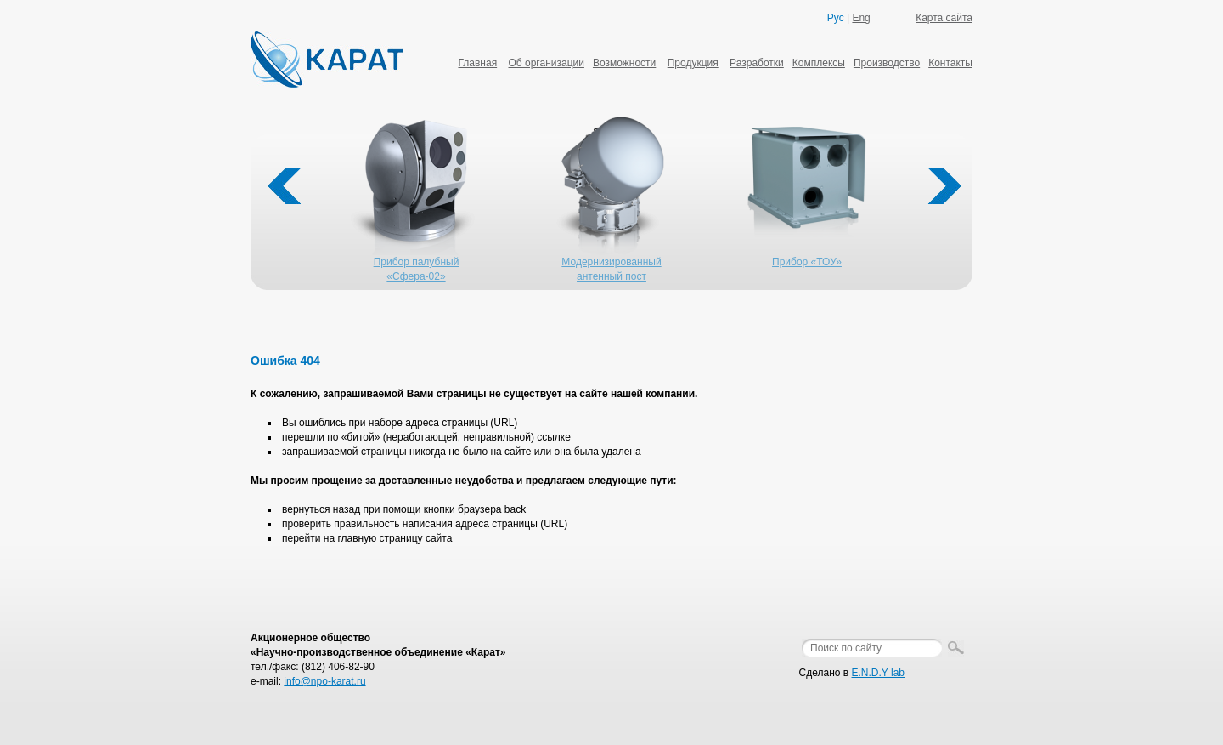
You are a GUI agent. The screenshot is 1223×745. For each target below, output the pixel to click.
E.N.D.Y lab (878, 673)
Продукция (693, 63)
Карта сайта (944, 18)
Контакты (950, 63)
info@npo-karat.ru (324, 681)
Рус (835, 18)
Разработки (757, 63)
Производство (887, 63)
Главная (477, 63)
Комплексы (818, 63)
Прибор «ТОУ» (807, 262)
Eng (861, 18)
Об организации (545, 63)
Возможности (624, 63)
